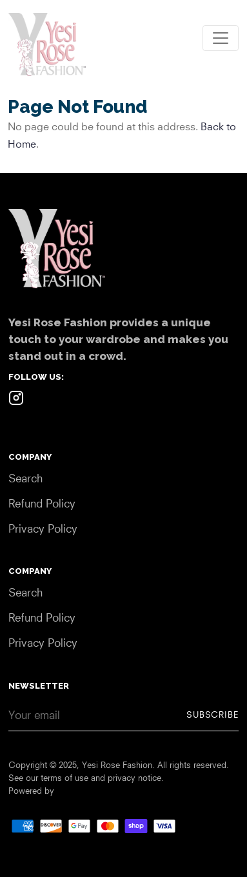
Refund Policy (41, 503)
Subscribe (212, 714)
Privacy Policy (42, 528)
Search (25, 478)
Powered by (31, 790)
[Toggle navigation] (221, 38)
